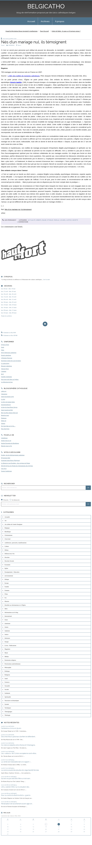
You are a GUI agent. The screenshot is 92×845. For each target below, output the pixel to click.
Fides (2, 350)
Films (6, 594)
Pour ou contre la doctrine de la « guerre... (16, 795)
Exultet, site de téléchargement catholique (12, 455)
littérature (7, 638)
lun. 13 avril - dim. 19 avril (8, 296)
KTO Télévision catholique (8, 352)
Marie (6, 653)
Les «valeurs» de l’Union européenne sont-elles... (19, 753)
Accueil (31, 21)
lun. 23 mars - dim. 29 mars (9, 304)
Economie (7, 564)
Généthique (4, 438)
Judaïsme (7, 631)
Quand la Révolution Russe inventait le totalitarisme (21, 31)
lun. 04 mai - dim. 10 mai (8, 288)
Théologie (7, 715)
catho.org (3, 391)
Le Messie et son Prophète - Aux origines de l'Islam (15, 463)
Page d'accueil (44, 31)
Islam (6, 619)
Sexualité (7, 686)
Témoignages (8, 711)
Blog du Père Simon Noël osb (9, 412)
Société (75, 220)
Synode (7, 704)
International (8, 616)
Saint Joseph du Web (7, 410)
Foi (5, 597)
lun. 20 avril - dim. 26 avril (8, 294)
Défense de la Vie (9, 553)
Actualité (31, 220)
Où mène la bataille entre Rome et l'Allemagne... (18, 745)
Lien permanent (9, 220)
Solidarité (7, 693)
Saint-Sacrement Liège (7, 396)
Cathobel (3, 371)
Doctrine (7, 557)
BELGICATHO (46, 6)
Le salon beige (5, 363)
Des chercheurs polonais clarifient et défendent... (18, 737)
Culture (7, 546)
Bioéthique (8, 531)
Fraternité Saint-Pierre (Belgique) (10, 460)
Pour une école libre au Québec (10, 379)
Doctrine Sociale (9, 561)
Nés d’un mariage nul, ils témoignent (34, 42)
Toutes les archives (6, 316)
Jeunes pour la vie (6, 440)
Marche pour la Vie (6, 446)
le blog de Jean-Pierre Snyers (9, 407)
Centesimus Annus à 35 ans (11, 728)
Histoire (7, 601)
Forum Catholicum (6, 471)
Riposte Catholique (6, 366)
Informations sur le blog (11, 612)
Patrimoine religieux (10, 660)
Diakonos (3, 418)
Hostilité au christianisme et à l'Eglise (15, 605)
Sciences (7, 682)
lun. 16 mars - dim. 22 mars (9, 307)
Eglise (44, 220)
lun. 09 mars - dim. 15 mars (9, 310)
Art (5, 520)
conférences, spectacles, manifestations (15, 542)
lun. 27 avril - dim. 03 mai (8, 291)
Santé (6, 678)
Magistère (7, 649)
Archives (45, 21)
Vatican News (5, 368)
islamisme (7, 623)
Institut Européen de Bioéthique (10, 443)
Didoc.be (3, 420)
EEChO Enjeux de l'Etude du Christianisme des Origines (17, 465)
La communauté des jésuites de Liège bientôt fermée (20, 770)
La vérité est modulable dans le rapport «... (16, 762)
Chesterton (4, 394)
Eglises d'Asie (5, 344)
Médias (7, 656)
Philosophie (8, 667)
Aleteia (3, 423)
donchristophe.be (6, 404)
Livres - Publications (10, 645)
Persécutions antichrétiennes (12, 664)
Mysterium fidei (5, 458)
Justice (69, 220)
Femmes (7, 590)
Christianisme (8, 535)
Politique (7, 671)
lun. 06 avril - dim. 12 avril (8, 299)
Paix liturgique (5, 428)
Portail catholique (6, 355)
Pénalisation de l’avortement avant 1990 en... (17, 804)
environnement (9, 575)
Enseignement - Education (12, 572)
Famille (56, 220)
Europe (7, 583)
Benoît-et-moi (5, 415)
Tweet (2, 45)
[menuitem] (31, 21)
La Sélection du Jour (7, 382)
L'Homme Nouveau (6, 358)
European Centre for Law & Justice (11, 360)
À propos (59, 21)
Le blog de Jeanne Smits (8, 402)
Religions (7, 675)
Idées (6, 608)
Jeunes (62, 220)
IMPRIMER (10, 45)
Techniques (8, 708)
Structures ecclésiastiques (12, 700)
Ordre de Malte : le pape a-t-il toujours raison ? (66, 31)
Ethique (50, 220)
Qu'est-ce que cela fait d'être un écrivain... (16, 778)
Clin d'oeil (7, 539)
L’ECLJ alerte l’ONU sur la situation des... (15, 787)
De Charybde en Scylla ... (8, 426)
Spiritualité (8, 697)
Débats (38, 220)
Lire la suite (46, 279)
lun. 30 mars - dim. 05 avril (8, 302)
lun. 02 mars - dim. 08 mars (9, 313)
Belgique (7, 528)
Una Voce (3, 468)
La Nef (3, 399)
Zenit (2, 347)
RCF (2, 374)
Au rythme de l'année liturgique (13, 524)
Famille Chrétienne (6, 376)
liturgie (7, 641)
